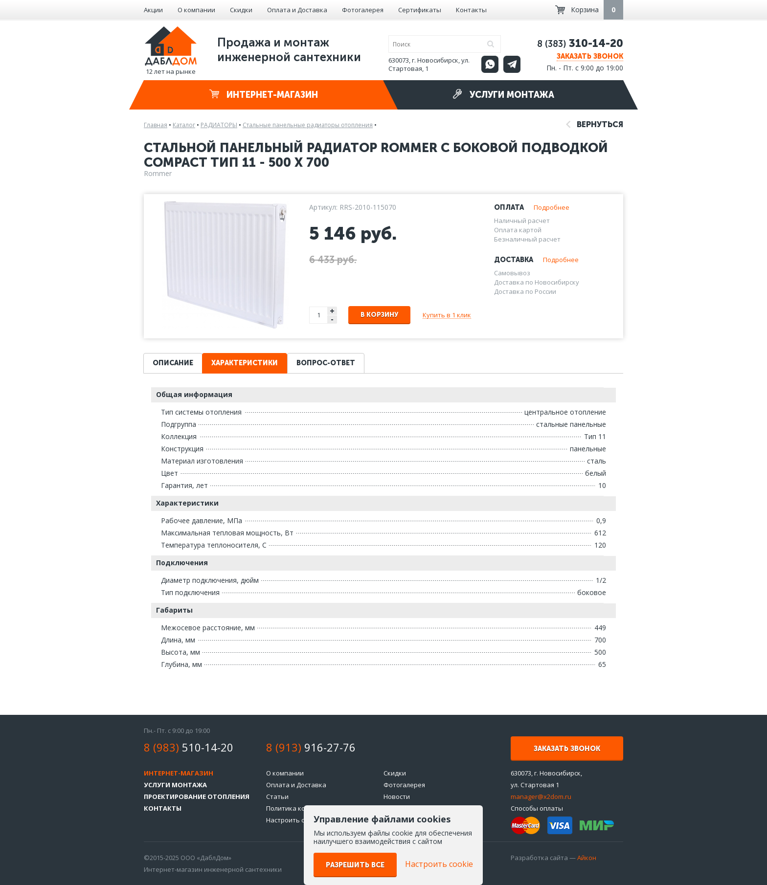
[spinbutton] (319, 315)
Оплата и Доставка (297, 9)
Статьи (277, 796)
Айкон (586, 857)
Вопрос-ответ (325, 363)
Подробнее (551, 207)
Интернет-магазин (263, 94)
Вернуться (594, 124)
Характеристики (244, 363)
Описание (173, 363)
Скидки (241, 9)
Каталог (184, 125)
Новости (397, 796)
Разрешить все (355, 865)
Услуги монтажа (503, 94)
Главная (155, 125)
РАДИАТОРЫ (219, 125)
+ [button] (332, 311)
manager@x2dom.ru (541, 796)
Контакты (471, 9)
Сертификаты (419, 9)
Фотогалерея (363, 9)
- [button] (332, 319)
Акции (153, 9)
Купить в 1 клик (447, 315)
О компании (196, 9)
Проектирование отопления (196, 796)
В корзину (379, 314)
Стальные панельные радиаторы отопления (308, 125)
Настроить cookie (293, 820)
